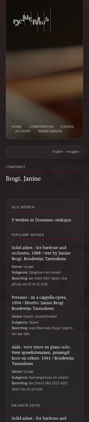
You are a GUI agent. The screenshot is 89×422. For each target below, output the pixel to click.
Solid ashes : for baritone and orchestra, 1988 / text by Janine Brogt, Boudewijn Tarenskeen (41, 252)
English (57, 152)
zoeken (67, 127)
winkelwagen (50, 131)
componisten (41, 127)
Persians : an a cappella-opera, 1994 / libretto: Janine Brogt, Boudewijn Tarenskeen (39, 302)
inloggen (72, 152)
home (17, 127)
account (23, 131)
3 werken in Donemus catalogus (41, 219)
